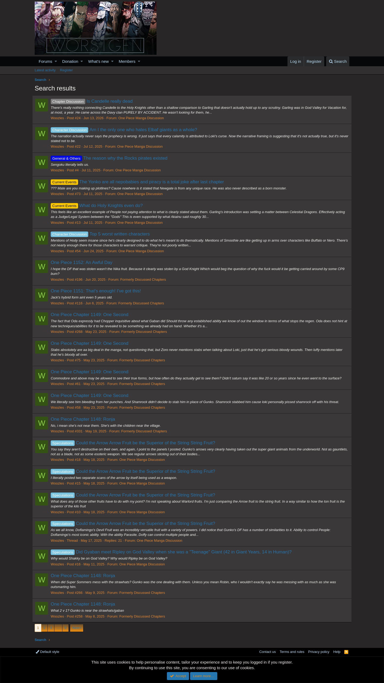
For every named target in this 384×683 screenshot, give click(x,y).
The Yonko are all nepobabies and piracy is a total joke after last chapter (139, 181)
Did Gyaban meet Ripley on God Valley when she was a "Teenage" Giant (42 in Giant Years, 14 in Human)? (173, 551)
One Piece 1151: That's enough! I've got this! (98, 290)
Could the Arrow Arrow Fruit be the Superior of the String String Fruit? (135, 442)
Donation (70, 61)
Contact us (267, 652)
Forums (45, 61)
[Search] (337, 61)
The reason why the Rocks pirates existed (111, 158)
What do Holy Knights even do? (99, 205)
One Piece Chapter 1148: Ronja (85, 419)
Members (127, 61)
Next (75, 628)
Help (337, 652)
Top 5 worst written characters (102, 234)
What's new (98, 61)
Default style (47, 652)
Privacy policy (318, 652)
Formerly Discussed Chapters (145, 280)
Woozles (59, 118)
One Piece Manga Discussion (143, 118)
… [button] (58, 628)
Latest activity (45, 70)
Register (66, 70)
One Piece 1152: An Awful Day (84, 262)
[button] (55, 61)
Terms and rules (292, 652)
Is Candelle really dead (94, 101)
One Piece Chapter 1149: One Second (92, 314)
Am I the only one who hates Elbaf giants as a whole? (126, 129)
